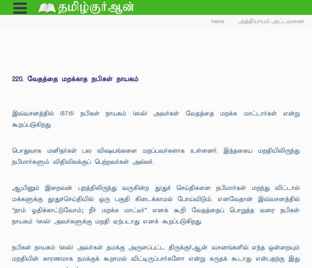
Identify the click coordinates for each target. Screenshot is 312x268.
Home (218, 21)
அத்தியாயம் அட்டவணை (271, 21)
